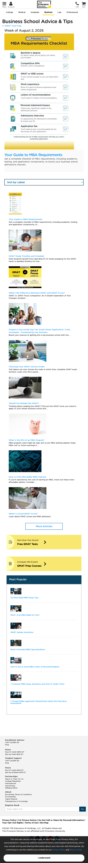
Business (48, 12)
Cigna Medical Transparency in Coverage (16, 800)
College (9, 12)
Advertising (10, 786)
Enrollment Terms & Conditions (18, 794)
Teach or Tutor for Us (14, 779)
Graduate (35, 12)
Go (82, 809)
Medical (21, 12)
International (10, 783)
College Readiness (13, 781)
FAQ (7, 745)
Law (59, 12)
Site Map (44, 823)
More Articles (44, 526)
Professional (72, 12)
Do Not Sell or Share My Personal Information (61, 820)
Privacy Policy (58, 850)
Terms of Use (76, 850)
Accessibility (10, 797)
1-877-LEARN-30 (12, 742)
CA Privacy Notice (27, 820)
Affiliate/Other (11, 788)
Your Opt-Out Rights (12, 823)
